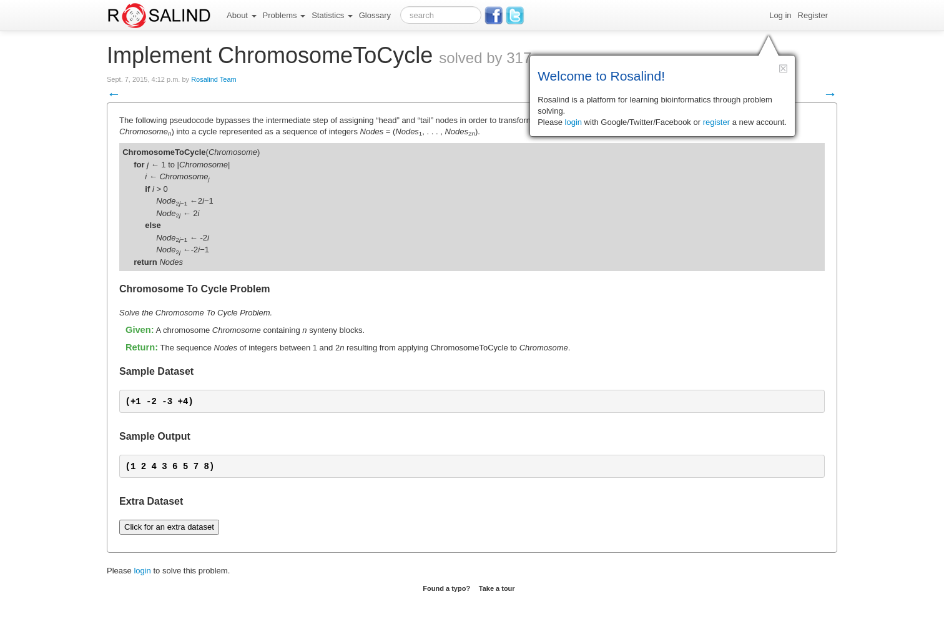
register (716, 122)
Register (813, 15)
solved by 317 (485, 57)
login (142, 570)
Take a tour (497, 588)
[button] (783, 68)
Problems (284, 15)
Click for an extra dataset (169, 527)
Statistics (332, 15)
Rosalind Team (214, 79)
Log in (780, 15)
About (242, 15)
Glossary (375, 15)
